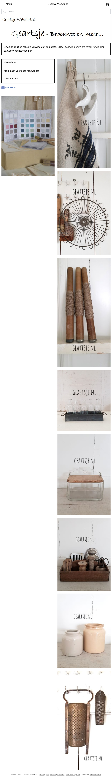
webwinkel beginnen (73, 774)
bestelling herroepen (57, 774)
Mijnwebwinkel (95, 774)
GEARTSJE (8, 88)
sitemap (42, 774)
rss (48, 774)
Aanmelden (12, 78)
